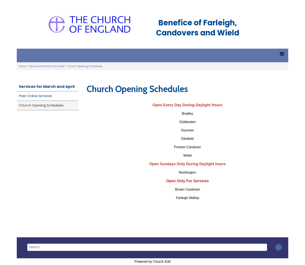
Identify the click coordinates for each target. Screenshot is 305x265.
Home (22, 66)
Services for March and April (47, 66)
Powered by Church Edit (152, 261)
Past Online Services (35, 96)
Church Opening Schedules (84, 66)
